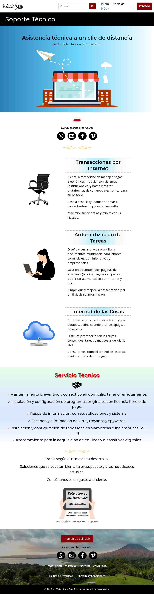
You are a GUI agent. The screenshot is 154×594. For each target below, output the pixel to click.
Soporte (93, 521)
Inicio (105, 4)
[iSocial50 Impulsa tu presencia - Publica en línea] (12, 6)
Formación (79, 521)
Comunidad (100, 566)
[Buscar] (73, 6)
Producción (63, 521)
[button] (108, 8)
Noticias (118, 4)
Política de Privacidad (61, 576)
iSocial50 (67, 589)
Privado (144, 6)
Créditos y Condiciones (92, 576)
